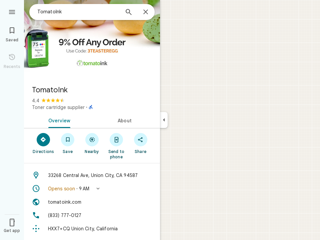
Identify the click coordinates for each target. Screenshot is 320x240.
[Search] (129, 12)
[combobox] (78, 12)
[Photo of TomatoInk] (92, 40)
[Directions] (43, 143)
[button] (92, 188)
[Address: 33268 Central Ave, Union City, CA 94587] (92, 175)
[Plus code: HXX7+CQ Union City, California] (92, 228)
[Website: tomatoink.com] (92, 202)
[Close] (146, 12)
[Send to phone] (116, 146)
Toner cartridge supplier (58, 107)
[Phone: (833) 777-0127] (92, 215)
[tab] (58, 120)
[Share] (140, 143)
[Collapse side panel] (164, 120)
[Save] (68, 143)
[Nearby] (92, 143)
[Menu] (12, 11)
